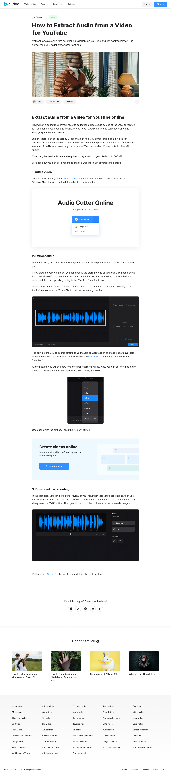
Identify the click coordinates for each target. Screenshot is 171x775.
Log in (147, 4)
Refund (156, 769)
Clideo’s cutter (70, 178)
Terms (124, 769)
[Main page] (13, 4)
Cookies (145, 769)
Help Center (48, 574)
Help (165, 769)
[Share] (137, 101)
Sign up (160, 4)
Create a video (54, 466)
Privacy (134, 769)
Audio (53, 17)
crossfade (93, 356)
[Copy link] (100, 609)
